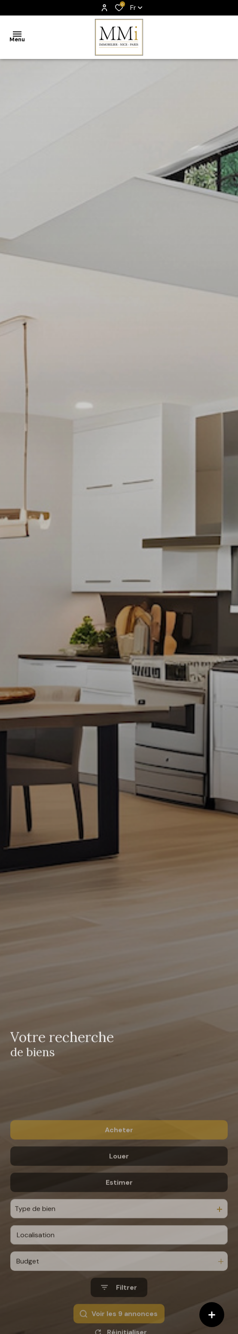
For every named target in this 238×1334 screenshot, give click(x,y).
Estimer (119, 1214)
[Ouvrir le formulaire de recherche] (119, 1320)
